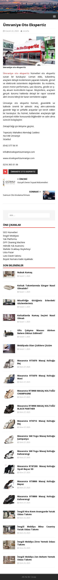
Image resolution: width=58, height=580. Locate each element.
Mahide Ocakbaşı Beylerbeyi (16, 249)
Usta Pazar (8, 252)
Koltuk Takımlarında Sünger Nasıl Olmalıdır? (36, 287)
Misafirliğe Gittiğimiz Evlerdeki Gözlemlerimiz (36, 302)
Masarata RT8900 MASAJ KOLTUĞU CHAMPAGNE (36, 392)
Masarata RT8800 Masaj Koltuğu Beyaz (36, 482)
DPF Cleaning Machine (14, 242)
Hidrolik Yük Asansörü (13, 245)
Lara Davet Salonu (12, 255)
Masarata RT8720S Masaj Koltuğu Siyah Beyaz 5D (36, 467)
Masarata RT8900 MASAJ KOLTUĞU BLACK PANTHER (36, 407)
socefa (26, 31)
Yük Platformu (10, 239)
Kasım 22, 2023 (12, 31)
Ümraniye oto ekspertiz (16, 73)
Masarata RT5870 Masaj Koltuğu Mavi (36, 377)
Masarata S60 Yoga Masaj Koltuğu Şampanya (36, 437)
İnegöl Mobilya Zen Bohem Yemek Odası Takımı (36, 558)
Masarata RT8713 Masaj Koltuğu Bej (36, 422)
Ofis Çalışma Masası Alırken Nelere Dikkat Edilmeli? (36, 331)
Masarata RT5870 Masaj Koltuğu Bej (36, 362)
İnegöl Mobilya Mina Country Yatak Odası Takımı (36, 528)
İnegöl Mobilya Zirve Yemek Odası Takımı (36, 543)
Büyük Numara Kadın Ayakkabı (18, 259)
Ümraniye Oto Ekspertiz (23, 171)
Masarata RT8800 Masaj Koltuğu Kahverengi (36, 497)
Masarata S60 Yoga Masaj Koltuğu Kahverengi (36, 452)
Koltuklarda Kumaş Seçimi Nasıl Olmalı (36, 317)
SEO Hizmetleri (10, 232)
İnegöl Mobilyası (11, 235)
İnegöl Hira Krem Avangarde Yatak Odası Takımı (36, 513)
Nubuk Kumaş (24, 272)
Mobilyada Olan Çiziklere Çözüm (34, 345)
